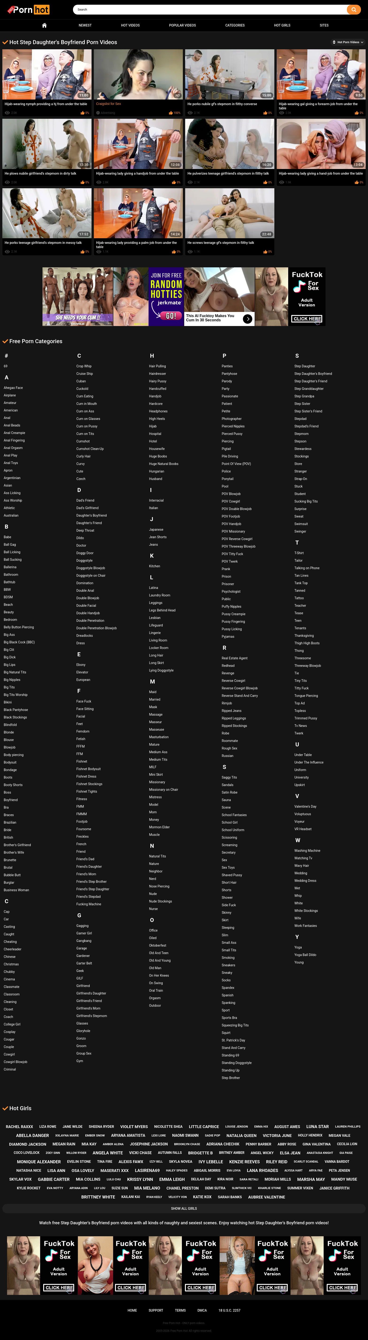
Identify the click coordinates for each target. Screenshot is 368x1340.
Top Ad (299, 703)
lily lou (99, 1188)
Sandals (228, 785)
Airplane (10, 395)
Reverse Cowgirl (233, 681)
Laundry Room (159, 595)
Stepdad (300, 419)
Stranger (300, 471)
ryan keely (154, 1197)
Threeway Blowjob (307, 666)
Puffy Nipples (232, 606)
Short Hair (229, 882)
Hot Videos (130, 25)
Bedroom (10, 620)
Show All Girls (184, 1208)
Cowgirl (9, 1054)
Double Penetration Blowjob (97, 628)
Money (154, 820)
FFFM (81, 746)
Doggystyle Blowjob (91, 568)
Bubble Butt (12, 875)
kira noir (225, 1179)
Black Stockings (15, 717)
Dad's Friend (85, 500)
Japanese (156, 529)
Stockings (301, 456)
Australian (11, 515)
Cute (80, 471)
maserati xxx (114, 1170)
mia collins (88, 1179)
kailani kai (130, 1197)
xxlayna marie (67, 1135)
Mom (153, 812)
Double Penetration (90, 620)
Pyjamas (228, 636)
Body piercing (13, 755)
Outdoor (155, 1005)
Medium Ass (158, 752)
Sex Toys (228, 867)
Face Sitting (85, 709)
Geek (80, 971)
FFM (80, 754)
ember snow (95, 1135)
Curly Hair (84, 456)
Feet (80, 724)
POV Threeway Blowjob (239, 546)
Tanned (299, 590)
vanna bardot (337, 1161)
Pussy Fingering (233, 621)
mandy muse (344, 1179)
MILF (152, 767)
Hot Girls (282, 25)
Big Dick (9, 657)
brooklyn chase (187, 1144)
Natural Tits (157, 856)
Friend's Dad (85, 859)
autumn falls (170, 1153)
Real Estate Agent (235, 658)
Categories (235, 25)
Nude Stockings (160, 901)
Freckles (83, 836)
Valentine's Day (305, 806)
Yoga (298, 947)
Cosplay (9, 1032)
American (11, 410)
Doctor (81, 545)
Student (300, 494)
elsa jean (290, 1153)
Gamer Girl (84, 933)
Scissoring (229, 837)
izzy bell (156, 1161)
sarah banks (230, 1197)
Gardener (83, 956)
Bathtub (9, 582)
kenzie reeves (244, 1161)
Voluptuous (302, 814)
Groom (81, 1046)
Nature (154, 864)
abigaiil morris (207, 1170)
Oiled (153, 938)
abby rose (287, 1144)
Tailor (298, 560)
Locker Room (158, 648)
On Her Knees (159, 975)
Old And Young (160, 960)
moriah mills (278, 1179)
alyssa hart (293, 1170)
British (8, 837)
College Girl (12, 1024)
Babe (7, 537)
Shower (227, 897)
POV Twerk (230, 561)
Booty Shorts (13, 785)
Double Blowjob (88, 598)
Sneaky (227, 973)
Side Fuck (229, 905)
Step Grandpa (304, 396)
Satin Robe (230, 792)
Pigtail (226, 449)
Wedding (300, 873)
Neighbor (155, 871)
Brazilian (10, 822)
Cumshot (83, 441)
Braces (9, 815)
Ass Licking (12, 493)
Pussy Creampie (233, 614)
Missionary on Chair (163, 789)
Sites (324, 25)
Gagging (83, 926)
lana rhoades (262, 1170)
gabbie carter (54, 1179)
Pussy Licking (232, 629)
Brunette (10, 860)
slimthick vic (242, 1188)
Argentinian (12, 478)
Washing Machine (307, 850)
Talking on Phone (306, 568)
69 (6, 366)
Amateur (10, 403)
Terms (180, 1310)
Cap (7, 912)
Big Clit (9, 650)
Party (226, 389)
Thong (299, 651)
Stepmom (301, 434)
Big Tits (9, 687)
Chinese (9, 957)
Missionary (157, 782)
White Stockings (306, 911)
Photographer (232, 419)
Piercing (228, 441)
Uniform (300, 770)
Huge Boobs (158, 456)
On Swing (156, 983)
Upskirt (299, 785)
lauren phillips (347, 1126)
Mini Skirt (156, 774)
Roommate (230, 741)
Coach (8, 1017)
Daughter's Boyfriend (92, 515)
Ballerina (10, 567)
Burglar (9, 882)
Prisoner (228, 584)
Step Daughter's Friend (310, 381)
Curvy (81, 464)
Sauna (226, 800)
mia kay (89, 1144)
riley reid (277, 1161)
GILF (80, 978)
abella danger (32, 1135)
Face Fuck (84, 701)
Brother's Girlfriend (17, 845)
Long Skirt (156, 663)
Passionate (230, 396)
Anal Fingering (14, 440)
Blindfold (10, 725)
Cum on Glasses (88, 419)
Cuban (81, 381)
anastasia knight (320, 1153)
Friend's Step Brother (92, 881)
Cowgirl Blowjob (15, 1062)
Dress (81, 643)
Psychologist (231, 591)
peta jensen (339, 1170)
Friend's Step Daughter (93, 889)
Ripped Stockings (234, 726)
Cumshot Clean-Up (90, 449)
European (83, 680)
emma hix (261, 1126)
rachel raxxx (19, 1127)
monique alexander (39, 1161)
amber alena (113, 1144)
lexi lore (159, 1135)
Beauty (9, 612)
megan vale (339, 1135)
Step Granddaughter (308, 389)
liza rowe (47, 1127)
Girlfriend (83, 986)
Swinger (300, 531)
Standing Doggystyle (237, 1063)
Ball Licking (12, 552)
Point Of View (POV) (236, 464)
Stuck (298, 486)
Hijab (153, 426)
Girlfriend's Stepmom (92, 1016)
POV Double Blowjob (237, 509)
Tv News (300, 726)
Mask (153, 707)
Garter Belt (84, 963)
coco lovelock (27, 1153)
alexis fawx (131, 1161)
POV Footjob (231, 516)
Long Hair (156, 655)
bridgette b (200, 1153)
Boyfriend (11, 800)
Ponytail (228, 479)
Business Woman (16, 890)
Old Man (155, 968)
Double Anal (85, 590)
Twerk (298, 733)
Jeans (153, 544)
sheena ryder (101, 1127)
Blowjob (9, 747)
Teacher (300, 605)
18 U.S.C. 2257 (229, 1310)
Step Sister (302, 404)
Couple (9, 1047)
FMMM (82, 814)
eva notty (55, 1188)
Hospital (155, 434)
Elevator (82, 672)
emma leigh (172, 1179)
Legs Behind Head (162, 610)
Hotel (153, 441)
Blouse (9, 740)
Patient (227, 404)
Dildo (80, 538)
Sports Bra (229, 1018)
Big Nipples (12, 680)
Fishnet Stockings (90, 784)
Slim (225, 935)
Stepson (300, 441)
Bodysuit (10, 762)
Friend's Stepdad (89, 896)
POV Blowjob (231, 494)
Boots (8, 777)
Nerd (152, 879)
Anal (7, 418)
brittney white (98, 1196)
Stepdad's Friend (306, 426)
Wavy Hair (301, 866)
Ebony (81, 665)
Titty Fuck (301, 688)
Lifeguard (156, 625)
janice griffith (334, 1188)
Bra (6, 807)
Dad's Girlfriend (88, 508)
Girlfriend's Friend (89, 1001)
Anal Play (10, 455)
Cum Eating (85, 396)
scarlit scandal (306, 1161)
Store (298, 464)
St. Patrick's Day (233, 1040)
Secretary (229, 852)
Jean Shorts (158, 537)
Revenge (228, 673)
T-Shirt (299, 553)
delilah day (201, 1179)
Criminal (10, 1069)
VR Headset (302, 829)
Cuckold (82, 389)
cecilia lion (347, 1144)
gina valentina (317, 1144)
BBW (7, 589)
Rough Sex (229, 748)
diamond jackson (27, 1144)
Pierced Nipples (233, 426)
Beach (8, 605)
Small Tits (229, 950)
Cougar (9, 1039)
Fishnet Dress (86, 776)
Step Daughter (304, 366)
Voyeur (299, 821)
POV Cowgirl (231, 501)
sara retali (249, 1179)
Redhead (228, 666)
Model (153, 804)
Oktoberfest (157, 945)
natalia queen (241, 1135)
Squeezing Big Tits (235, 1025)
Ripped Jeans (232, 711)
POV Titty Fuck (232, 554)
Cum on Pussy (87, 426)
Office (153, 930)
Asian (8, 485)
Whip (298, 896)
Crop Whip (84, 366)
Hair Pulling (157, 366)
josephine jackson (149, 1144)
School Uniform (233, 830)
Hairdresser (157, 374)
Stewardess (302, 449)
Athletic (9, 508)
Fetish (81, 739)
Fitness (82, 799)
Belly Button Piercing (19, 627)
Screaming (230, 845)
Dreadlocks (85, 635)
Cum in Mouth (87, 404)
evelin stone (79, 1162)
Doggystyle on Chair (91, 575)
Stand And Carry (233, 1048)
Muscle (154, 835)
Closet (8, 1009)
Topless (300, 711)
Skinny (226, 912)
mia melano (147, 1188)
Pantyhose (229, 374)
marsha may (311, 1179)
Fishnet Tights (87, 791)
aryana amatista (128, 1135)
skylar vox (20, 1179)
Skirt (225, 920)
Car (6, 919)
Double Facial (86, 605)
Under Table (303, 755)
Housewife (157, 449)
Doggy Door (85, 553)
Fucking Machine (89, 904)
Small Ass (229, 943)
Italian (153, 508)
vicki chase (140, 1153)
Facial (81, 716)
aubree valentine (266, 1197)
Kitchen (154, 566)
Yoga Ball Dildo (305, 955)
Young (298, 962)
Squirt (226, 1033)
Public (226, 599)
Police (226, 471)
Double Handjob (88, 613)
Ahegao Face (13, 388)
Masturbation (159, 737)
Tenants (300, 628)
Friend (81, 851)
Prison (226, 576)
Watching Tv (303, 858)
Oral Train (156, 990)
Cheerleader (12, 949)
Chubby (9, 972)
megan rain (64, 1144)
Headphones (158, 411)
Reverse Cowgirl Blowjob (240, 688)
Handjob (155, 396)
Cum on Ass (85, 411)
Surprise (300, 509)
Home (44, 25)
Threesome (302, 658)
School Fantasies (234, 815)
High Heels (157, 419)
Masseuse (156, 729)
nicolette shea (168, 1127)
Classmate (11, 987)
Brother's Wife (14, 852)
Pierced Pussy (232, 434)
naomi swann (185, 1135)
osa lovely (83, 1170)
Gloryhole (83, 1031)
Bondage (10, 770)
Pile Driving (230, 456)
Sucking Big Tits (306, 501)
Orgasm (155, 998)
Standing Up (231, 1070)
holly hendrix (310, 1135)
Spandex (228, 988)
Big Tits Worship (15, 695)
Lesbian (155, 618)
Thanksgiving (304, 635)
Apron (8, 470)
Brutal (8, 867)
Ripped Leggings (234, 718)
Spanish (228, 995)
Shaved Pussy (232, 875)
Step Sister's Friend (308, 411)
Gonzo (81, 1038)
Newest (85, 25)
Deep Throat (85, 530)
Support (156, 1310)
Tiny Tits (300, 681)
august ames (287, 1127)
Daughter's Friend (89, 523)
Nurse (153, 909)
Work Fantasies (305, 926)
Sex (224, 860)
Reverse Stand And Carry (240, 696)
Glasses (82, 1023)
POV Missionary (233, 531)
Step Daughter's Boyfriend (313, 374)
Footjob (82, 821)
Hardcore (155, 404)
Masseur (155, 722)
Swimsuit (301, 524)
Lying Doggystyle (161, 670)
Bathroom (11, 574)
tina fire (104, 1161)
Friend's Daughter (89, 866)
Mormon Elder (159, 827)
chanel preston (182, 1188)
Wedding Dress (305, 881)
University (301, 777)
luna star (317, 1126)
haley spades (177, 1170)
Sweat (298, 516)
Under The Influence (308, 762)
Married (154, 699)
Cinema (9, 979)
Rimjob (227, 703)
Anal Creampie (14, 433)
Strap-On (300, 479)
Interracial (156, 500)
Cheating (10, 942)
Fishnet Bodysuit (89, 769)
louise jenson (236, 1126)
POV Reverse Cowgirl (237, 539)
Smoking (228, 958)
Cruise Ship (85, 374)
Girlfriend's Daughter (91, 993)
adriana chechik (222, 1144)
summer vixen (300, 1188)
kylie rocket (29, 1188)
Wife (297, 918)
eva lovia (234, 1170)
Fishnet (82, 761)
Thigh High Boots (306, 643)
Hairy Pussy (157, 381)
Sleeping (228, 927)
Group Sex (84, 1053)
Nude (153, 894)
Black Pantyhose (16, 710)
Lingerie (155, 633)
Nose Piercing (159, 886)
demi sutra (215, 1188)
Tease (298, 613)
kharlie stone (269, 1188)
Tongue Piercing (306, 696)
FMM (80, 806)
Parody (227, 381)
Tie (296, 673)
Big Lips (9, 665)
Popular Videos (182, 25)
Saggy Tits (229, 777)
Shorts (226, 890)
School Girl (230, 822)
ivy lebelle (211, 1161)
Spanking (228, 1003)
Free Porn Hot (179, 1330)
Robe (225, 733)
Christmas (11, 964)
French (81, 844)
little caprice (204, 1126)
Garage (82, 948)
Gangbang (84, 941)
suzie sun (119, 1188)
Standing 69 (230, 1055)
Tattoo (299, 598)
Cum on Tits (85, 434)
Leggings (155, 603)
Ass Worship (13, 500)
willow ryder (76, 1153)
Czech (81, 479)
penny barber (258, 1144)
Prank (226, 569)
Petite (226, 411)
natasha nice (28, 1170)
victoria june (277, 1135)
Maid (152, 692)
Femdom (83, 731)
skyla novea (180, 1162)
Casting (9, 927)
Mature (154, 744)
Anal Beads (12, 425)
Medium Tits (158, 759)
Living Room (158, 640)
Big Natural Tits (15, 672)
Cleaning (10, 1002)
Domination (85, 583)
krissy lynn (140, 1179)
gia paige (346, 1153)
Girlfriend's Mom (88, 1008)
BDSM (8, 597)
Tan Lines (301, 575)
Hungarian (156, 471)
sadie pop (212, 1135)
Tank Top (301, 583)
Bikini (8, 702)
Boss (7, 792)
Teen (297, 620)
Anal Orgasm (13, 448)
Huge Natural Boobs (163, 464)
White (298, 903)
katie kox (202, 1197)
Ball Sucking (13, 559)
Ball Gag (10, 544)
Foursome (84, 829)
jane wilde (72, 1127)
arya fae (315, 1170)
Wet (297, 888)
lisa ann (56, 1170)
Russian (228, 756)
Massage (155, 714)
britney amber (232, 1153)
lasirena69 (147, 1170)
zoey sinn (53, 1153)
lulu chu (114, 1179)
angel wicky (262, 1153)
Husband (155, 479)
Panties (227, 366)
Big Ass (9, 635)
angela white (108, 1152)
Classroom (11, 994)
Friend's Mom (86, 874)
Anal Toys (11, 463)
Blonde (9, 732)
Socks (226, 980)
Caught (9, 934)
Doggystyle (85, 560)
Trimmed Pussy (305, 718)
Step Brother (231, 1078)
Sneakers (228, 965)
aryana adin (78, 1188)
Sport (226, 1010)
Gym (80, 1061)
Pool (225, 486)
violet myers (134, 1126)
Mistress (155, 797)
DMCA (202, 1310)
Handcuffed (157, 389)
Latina (153, 588)
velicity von (178, 1197)
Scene (226, 807)
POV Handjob (231, 524)
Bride (7, 830)
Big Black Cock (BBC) (19, 642)
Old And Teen (159, 953)
